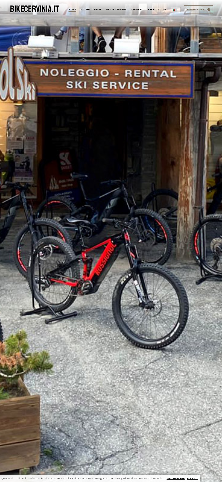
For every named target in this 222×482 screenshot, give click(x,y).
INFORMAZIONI (176, 478)
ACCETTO (192, 478)
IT (177, 9)
